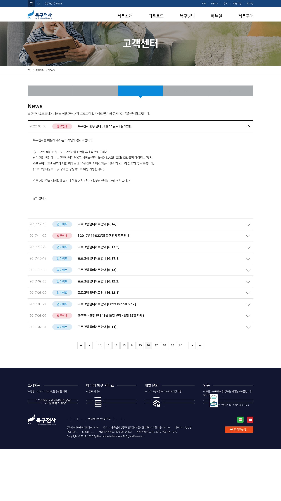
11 (107, 363)
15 (140, 363)
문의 (225, 3)
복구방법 (187, 16)
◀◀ (81, 364)
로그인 (250, 3)
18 (164, 363)
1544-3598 (53, 429)
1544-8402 (53, 449)
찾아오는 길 (240, 481)
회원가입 (237, 3)
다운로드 (156, 16)
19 (172, 363)
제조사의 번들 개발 (175, 427)
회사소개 (72, 470)
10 (99, 363)
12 (116, 363)
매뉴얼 (216, 16)
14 (132, 363)
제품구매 (245, 16)
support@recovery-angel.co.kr (118, 483)
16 (148, 363)
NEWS (214, 3)
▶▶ (200, 364)
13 (124, 363)
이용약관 (88, 470)
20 (180, 363)
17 (156, 363)
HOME (34, 70)
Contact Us (161, 470)
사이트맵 (179, 470)
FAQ (204, 3)
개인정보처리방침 (109, 470)
